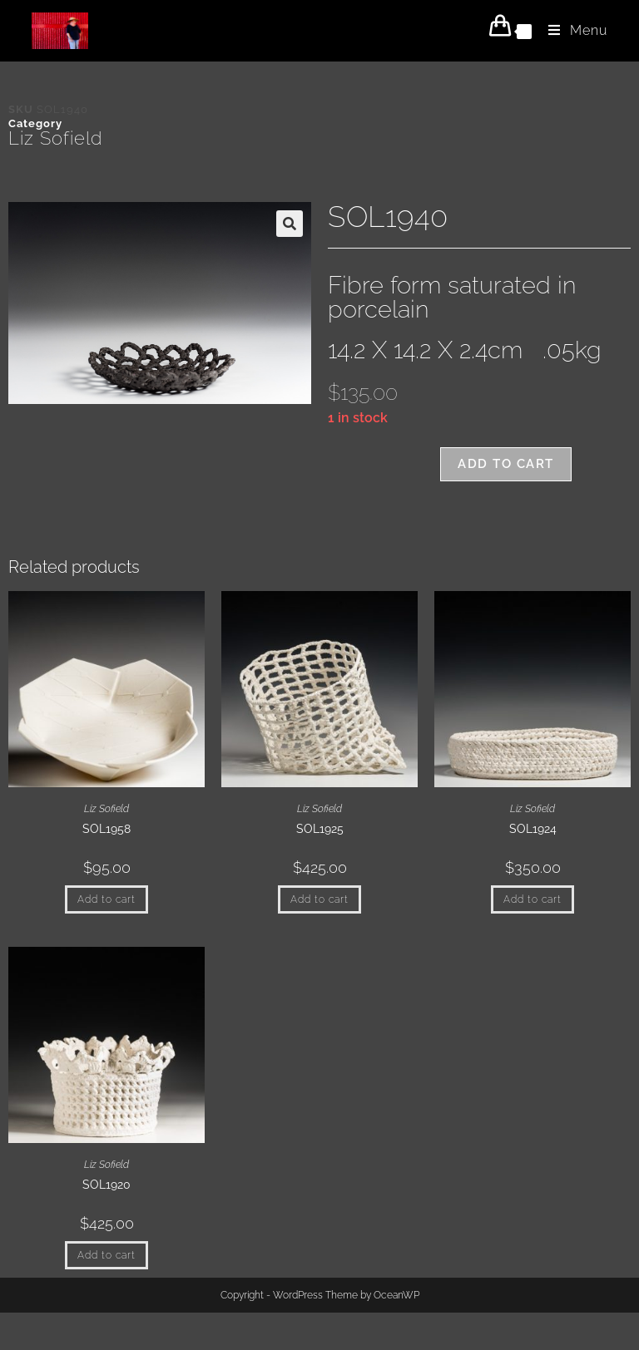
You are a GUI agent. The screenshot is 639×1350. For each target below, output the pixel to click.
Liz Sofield (55, 138)
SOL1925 (320, 828)
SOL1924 (533, 828)
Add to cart (506, 463)
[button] (289, 223)
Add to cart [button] (106, 899)
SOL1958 (106, 828)
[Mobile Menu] (571, 30)
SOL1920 (106, 1184)
